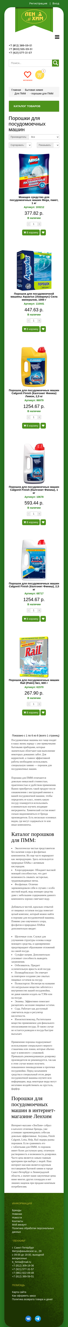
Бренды (16, 1210)
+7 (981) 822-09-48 (23, 1272)
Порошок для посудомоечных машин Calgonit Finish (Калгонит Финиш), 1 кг (34, 489)
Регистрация (38, 3)
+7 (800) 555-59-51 (20, 49)
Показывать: (45, 145)
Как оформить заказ (24, 1295)
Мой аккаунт (19, 1224)
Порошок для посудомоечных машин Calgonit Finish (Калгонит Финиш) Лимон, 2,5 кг (34, 393)
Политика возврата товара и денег (32, 1299)
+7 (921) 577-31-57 (20, 52)
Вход (55, 3)
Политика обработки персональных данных (33, 1230)
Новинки (17, 1213)
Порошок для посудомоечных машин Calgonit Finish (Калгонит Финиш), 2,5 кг (34, 586)
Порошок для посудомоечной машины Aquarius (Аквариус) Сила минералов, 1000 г (34, 296)
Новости (17, 1217)
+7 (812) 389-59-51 (20, 45)
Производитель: (19, 137)
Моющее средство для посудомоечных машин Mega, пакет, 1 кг (34, 200)
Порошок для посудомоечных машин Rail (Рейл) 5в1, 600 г (34, 682)
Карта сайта (19, 1292)
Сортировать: (17, 145)
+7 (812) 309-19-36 (23, 1265)
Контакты (17, 1221)
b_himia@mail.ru (21, 1261)
